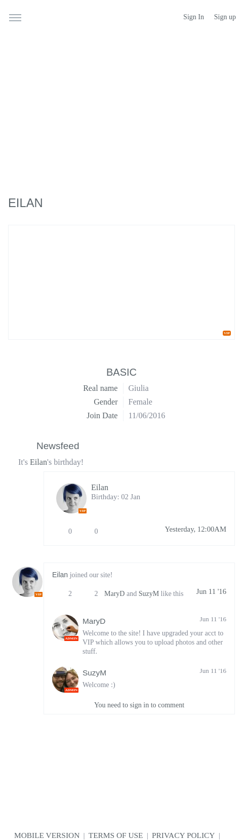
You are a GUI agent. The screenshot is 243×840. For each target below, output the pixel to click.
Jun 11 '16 (211, 591)
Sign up (225, 17)
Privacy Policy (183, 835)
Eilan (38, 462)
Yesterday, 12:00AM (195, 529)
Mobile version (46, 835)
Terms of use (116, 835)
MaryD (114, 593)
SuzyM (149, 593)
